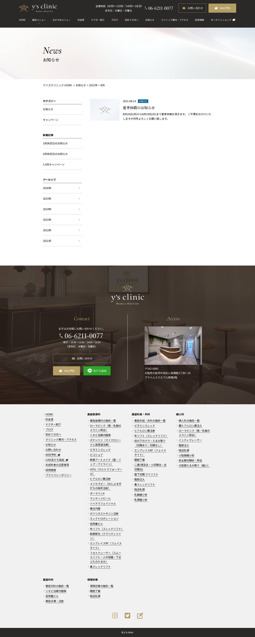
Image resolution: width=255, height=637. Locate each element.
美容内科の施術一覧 (57, 586)
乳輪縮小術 (140, 495)
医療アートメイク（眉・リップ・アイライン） (105, 462)
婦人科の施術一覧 (189, 420)
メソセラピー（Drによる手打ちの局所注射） (105, 486)
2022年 (61, 230)
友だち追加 (99, 371)
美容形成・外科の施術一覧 (150, 420)
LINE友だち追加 (57, 460)
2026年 (61, 188)
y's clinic (129, 632)
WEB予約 (53, 455)
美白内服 (95, 508)
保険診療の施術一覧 (101, 586)
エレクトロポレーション (104, 518)
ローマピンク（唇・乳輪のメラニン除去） (194, 433)
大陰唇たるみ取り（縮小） (194, 465)
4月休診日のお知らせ (55, 154)
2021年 (61, 241)
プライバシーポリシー (59, 475)
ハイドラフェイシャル (103, 503)
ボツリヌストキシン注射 (104, 513)
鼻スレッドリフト (100, 566)
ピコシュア (96, 455)
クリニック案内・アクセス (174, 19)
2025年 (61, 198)
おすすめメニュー (62, 19)
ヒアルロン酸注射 (100, 479)
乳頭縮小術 (140, 500)
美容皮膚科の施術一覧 (103, 420)
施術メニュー (39, 19)
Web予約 (225, 8)
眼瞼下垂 (139, 460)
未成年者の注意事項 (57, 465)
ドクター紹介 (98, 19)
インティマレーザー (190, 440)
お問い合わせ (195, 8)
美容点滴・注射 (55, 601)
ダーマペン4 (97, 493)
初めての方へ (132, 19)
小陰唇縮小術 (186, 455)
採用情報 (199, 19)
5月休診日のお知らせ (55, 143)
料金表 (81, 19)
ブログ (114, 19)
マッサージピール (100, 498)
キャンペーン (50, 120)
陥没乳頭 (139, 489)
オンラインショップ (221, 19)
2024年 (61, 209)
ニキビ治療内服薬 (100, 435)
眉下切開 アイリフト (146, 474)
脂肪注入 (139, 479)
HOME (22, 19)
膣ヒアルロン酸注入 (190, 425)
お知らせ (149, 19)
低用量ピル (96, 524)
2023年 (61, 220)
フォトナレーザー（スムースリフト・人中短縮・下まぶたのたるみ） (105, 557)
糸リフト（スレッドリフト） (107, 529)
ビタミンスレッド (100, 450)
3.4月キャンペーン (54, 164)
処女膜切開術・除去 (190, 460)
